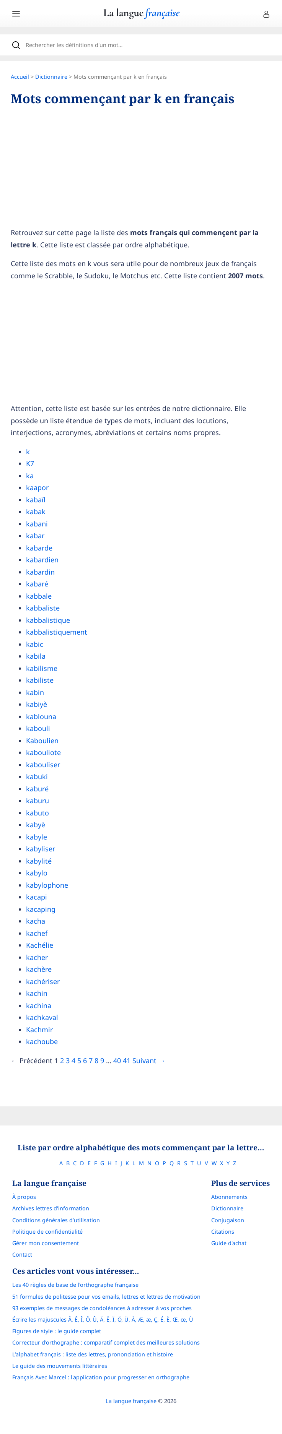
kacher (37, 957)
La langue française (131, 1401)
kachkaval (42, 1017)
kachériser (43, 981)
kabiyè (36, 704)
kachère (39, 969)
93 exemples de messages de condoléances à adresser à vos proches (102, 1308)
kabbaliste (43, 607)
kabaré (37, 583)
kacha (35, 921)
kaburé (37, 788)
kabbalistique (48, 620)
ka (30, 475)
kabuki (37, 776)
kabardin (40, 572)
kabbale (39, 596)
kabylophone (47, 885)
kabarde (39, 547)
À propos (24, 1196)
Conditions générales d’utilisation (56, 1220)
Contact (22, 1254)
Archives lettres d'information (50, 1208)
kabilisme (41, 668)
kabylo (36, 872)
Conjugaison (227, 1220)
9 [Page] (102, 1060)
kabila (36, 656)
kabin (35, 692)
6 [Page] (85, 1060)
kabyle (36, 836)
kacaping (40, 909)
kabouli (38, 728)
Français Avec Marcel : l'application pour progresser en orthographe (100, 1377)
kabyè (35, 824)
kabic (34, 644)
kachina (38, 1005)
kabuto (37, 812)
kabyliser (40, 848)
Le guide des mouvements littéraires (59, 1365)
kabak (36, 511)
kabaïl (36, 499)
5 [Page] (79, 1060)
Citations (222, 1231)
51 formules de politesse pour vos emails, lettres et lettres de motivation (106, 1296)
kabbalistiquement (56, 632)
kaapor (37, 487)
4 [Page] (73, 1060)
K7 (30, 463)
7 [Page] (91, 1060)
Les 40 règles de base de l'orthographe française (75, 1284)
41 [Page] (126, 1060)
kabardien (42, 559)
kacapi (36, 896)
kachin (36, 993)
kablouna (41, 716)
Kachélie (39, 945)
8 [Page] (96, 1060)
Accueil (20, 76)
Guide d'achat (228, 1243)
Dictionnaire (51, 76)
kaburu (37, 800)
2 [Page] (62, 1060)
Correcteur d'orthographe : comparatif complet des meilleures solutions (106, 1342)
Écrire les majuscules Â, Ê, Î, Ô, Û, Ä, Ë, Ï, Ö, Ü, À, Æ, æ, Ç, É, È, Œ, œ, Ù (102, 1319)
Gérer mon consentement (45, 1243)
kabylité (39, 861)
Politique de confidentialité (47, 1231)
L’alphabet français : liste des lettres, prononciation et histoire (92, 1354)
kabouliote (43, 752)
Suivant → (148, 1060)
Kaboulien (42, 740)
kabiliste (40, 680)
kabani (37, 523)
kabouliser (43, 764)
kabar (35, 535)
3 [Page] (68, 1060)
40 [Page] (117, 1060)
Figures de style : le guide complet (56, 1331)
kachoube (42, 1041)
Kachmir (39, 1029)
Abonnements (229, 1196)
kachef (36, 933)
